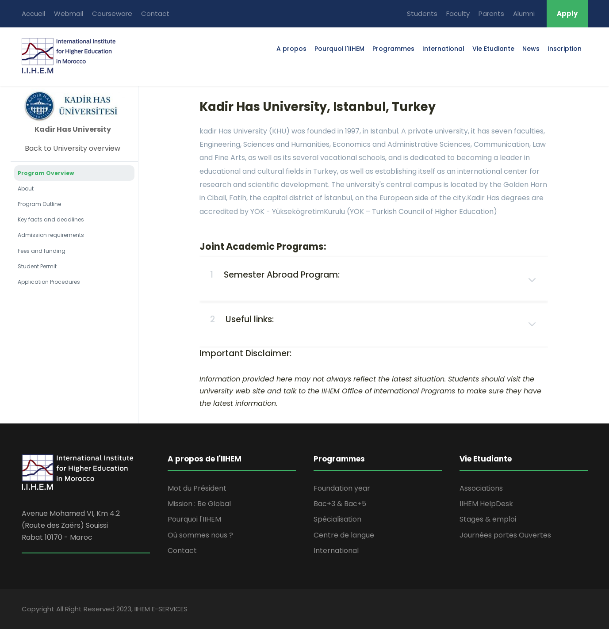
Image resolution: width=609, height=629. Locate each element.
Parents (491, 13)
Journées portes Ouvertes (505, 535)
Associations (481, 488)
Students (422, 13)
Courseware (112, 13)
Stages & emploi (488, 519)
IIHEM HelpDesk (486, 504)
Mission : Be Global (199, 504)
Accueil (33, 13)
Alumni (524, 13)
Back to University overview (72, 148)
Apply (567, 13)
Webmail (68, 13)
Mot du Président (197, 488)
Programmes (393, 48)
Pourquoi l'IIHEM (339, 48)
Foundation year (342, 488)
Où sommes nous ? (200, 535)
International (443, 48)
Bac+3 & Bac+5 (340, 504)
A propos (291, 48)
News (531, 48)
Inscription (565, 48)
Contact (155, 13)
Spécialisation (337, 519)
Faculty (458, 13)
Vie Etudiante (493, 48)
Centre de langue (344, 535)
